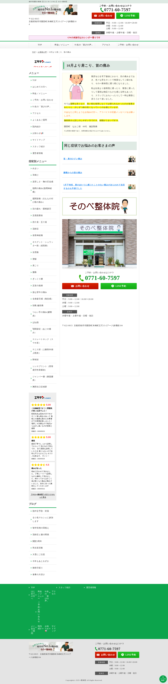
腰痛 (35, 272)
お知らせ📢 (38, 133)
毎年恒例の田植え (41, 528)
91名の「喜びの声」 (84, 45)
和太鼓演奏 (38, 548)
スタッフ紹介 (39, 146)
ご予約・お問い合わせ (128, 45)
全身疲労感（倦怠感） (43, 299)
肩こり (36, 265)
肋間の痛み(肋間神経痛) (42, 190)
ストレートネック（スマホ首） (43, 341)
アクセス (106, 45)
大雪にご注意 (39, 554)
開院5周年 (37, 541)
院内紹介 (37, 127)
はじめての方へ (40, 87)
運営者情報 (38, 153)
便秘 (35, 259)
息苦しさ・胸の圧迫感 (43, 182)
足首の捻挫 (38, 285)
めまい (36, 168)
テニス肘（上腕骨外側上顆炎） (43, 351)
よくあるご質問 (40, 120)
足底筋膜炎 (38, 215)
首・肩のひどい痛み (72, 159)
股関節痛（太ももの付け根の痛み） (43, 200)
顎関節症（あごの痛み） (42, 331)
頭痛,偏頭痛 (38, 305)
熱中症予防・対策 (41, 511)
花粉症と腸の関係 (41, 534)
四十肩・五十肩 (40, 222)
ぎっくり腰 (38, 279)
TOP (40, 45)
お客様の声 (42, 52)
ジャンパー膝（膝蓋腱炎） (43, 378)
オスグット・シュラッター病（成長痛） (43, 244)
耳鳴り (36, 175)
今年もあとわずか (41, 561)
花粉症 (36, 229)
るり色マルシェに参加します (43, 519)
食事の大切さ (39, 574)
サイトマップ (39, 140)
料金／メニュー (62, 45)
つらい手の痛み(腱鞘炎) (42, 314)
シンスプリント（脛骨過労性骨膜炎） (43, 368)
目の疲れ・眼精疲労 (42, 209)
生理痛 (36, 252)
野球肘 (36, 360)
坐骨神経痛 (38, 235)
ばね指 (36, 322)
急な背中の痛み (40, 292)
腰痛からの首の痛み (72, 173)
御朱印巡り (38, 568)
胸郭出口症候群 (40, 387)
